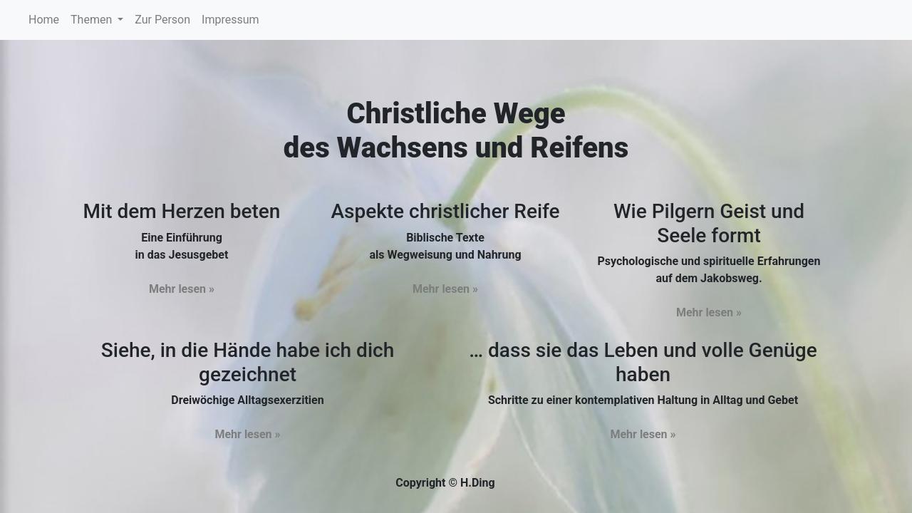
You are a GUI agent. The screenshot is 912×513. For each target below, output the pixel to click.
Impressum (230, 19)
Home (46, 18)
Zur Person (162, 19)
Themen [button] (93, 19)
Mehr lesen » (181, 289)
